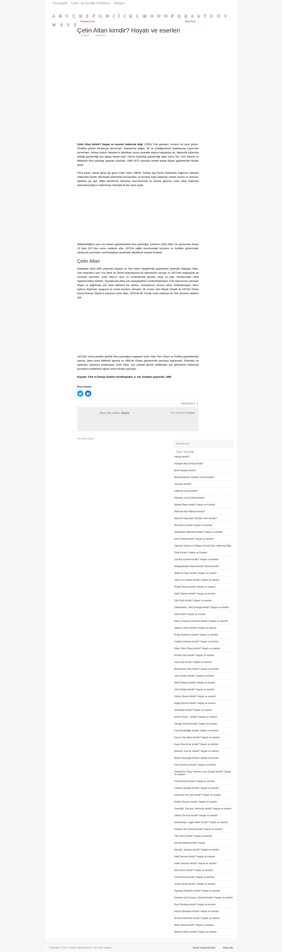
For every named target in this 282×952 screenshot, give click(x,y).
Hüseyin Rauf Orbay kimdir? (189, 463)
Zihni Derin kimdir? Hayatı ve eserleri (193, 870)
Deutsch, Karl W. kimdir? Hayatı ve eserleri (196, 751)
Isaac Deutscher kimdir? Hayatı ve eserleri (196, 744)
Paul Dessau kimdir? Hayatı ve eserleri (194, 781)
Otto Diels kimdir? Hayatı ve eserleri (193, 600)
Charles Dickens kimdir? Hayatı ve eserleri (196, 641)
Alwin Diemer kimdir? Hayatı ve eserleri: (195, 593)
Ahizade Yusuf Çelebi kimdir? (189, 497)
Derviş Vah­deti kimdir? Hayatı (189, 842)
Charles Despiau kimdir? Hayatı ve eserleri (196, 788)
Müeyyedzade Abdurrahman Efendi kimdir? (196, 566)
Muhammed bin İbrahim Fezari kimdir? (194, 477)
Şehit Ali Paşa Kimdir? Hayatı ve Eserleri (195, 573)
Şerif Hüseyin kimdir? (185, 470)
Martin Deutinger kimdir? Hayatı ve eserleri (196, 758)
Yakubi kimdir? (182, 456)
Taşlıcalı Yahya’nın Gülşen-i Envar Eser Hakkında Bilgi (202, 545)
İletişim (119, 3)
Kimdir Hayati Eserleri (204, 947)
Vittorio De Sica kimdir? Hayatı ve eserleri (196, 815)
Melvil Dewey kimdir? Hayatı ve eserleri (194, 682)
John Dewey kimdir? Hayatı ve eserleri (194, 689)
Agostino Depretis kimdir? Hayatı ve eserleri (197, 890)
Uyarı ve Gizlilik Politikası (90, 3)
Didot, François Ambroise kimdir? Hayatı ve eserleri (201, 621)
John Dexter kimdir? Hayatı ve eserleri (194, 675)
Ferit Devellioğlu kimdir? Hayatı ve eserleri (196, 730)
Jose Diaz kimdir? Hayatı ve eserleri (193, 662)
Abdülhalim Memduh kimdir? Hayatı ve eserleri (198, 532)
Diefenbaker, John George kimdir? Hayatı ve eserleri (201, 607)
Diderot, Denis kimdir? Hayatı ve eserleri (195, 628)
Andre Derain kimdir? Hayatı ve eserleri (194, 884)
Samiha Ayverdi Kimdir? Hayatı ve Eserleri (196, 559)
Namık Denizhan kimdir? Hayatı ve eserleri (196, 911)
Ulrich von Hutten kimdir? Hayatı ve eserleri (197, 580)
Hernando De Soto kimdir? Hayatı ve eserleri (197, 795)
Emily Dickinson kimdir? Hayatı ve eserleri (196, 634)
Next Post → (192, 21)
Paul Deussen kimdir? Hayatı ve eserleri (195, 764)
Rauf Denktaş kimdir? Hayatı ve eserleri (195, 904)
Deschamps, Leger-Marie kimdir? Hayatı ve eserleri (201, 822)
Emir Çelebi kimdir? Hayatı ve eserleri (194, 539)
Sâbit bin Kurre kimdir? (186, 491)
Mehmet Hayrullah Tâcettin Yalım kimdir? (195, 518)
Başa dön (228, 947)
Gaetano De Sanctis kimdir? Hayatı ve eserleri (198, 829)
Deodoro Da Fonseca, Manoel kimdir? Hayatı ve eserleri (203, 897)
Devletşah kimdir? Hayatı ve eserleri (193, 710)
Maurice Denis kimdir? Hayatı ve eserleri (195, 931)
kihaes (125, 412)
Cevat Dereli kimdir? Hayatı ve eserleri (194, 877)
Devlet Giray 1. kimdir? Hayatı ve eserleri (195, 717)
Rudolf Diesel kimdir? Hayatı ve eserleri (194, 586)
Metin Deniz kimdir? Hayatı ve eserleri (194, 925)
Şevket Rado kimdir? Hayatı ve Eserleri (194, 504)
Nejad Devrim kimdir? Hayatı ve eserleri (195, 703)
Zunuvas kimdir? (183, 484)
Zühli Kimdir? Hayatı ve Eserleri (190, 552)
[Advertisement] (161, 8)
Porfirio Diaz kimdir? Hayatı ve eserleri (194, 655)
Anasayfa (60, 3)
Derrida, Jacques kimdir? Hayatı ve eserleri (196, 849)
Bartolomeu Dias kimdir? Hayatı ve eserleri (196, 669)
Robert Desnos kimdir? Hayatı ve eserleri (195, 801)
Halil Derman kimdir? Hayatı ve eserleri (194, 856)
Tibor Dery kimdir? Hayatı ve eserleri (193, 836)
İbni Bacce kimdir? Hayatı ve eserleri (193, 525)
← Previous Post (86, 21)
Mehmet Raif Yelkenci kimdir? (189, 511)
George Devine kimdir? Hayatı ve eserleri (195, 723)
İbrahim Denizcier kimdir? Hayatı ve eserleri (197, 918)
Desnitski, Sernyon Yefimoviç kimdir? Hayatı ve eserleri (203, 808)
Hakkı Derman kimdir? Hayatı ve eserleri (195, 863)
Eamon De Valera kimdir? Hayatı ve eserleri (197, 737)
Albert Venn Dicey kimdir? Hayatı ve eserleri (197, 648)
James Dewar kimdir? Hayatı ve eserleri (195, 696)
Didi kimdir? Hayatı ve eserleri (189, 614)
